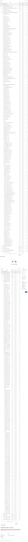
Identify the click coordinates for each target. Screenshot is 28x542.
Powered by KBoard (2, 256)
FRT (26, 540)
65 (13, 253)
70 (20, 253)
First (5, 253)
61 (7, 253)
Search (16, 523)
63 (10, 253)
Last (23, 253)
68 (17, 253)
